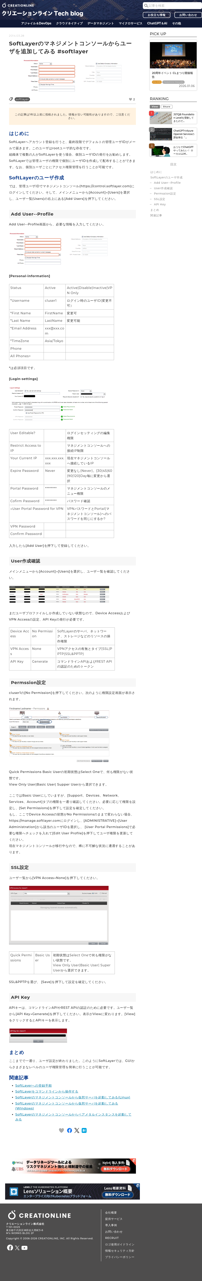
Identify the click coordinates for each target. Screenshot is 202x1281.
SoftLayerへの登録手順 (33, 1085)
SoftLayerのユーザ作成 (166, 177)
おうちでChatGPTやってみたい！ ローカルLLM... (183, 150)
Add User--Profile (167, 182)
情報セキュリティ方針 (119, 1250)
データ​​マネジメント (100, 23)
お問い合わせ (188, 15)
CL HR (157, 82)
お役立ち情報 (156, 15)
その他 (176, 23)
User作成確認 (163, 188)
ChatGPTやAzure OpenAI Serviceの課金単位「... (183, 134)
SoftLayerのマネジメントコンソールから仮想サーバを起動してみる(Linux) (72, 1097)
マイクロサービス (130, 23)
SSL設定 (159, 199)
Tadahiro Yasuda (173, 82)
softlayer (22, 99)
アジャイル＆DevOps (36, 23)
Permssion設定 (165, 193)
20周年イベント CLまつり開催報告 (172, 75)
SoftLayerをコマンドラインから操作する (47, 1091)
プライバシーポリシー (119, 1257)
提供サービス (114, 1219)
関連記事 (156, 215)
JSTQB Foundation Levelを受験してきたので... (183, 118)
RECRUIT (112, 1238)
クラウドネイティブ (69, 23)
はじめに (156, 172)
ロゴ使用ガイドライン (119, 1244)
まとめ (154, 210)
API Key (160, 204)
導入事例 (111, 1225)
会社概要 (111, 1212)
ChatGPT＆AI (157, 23)
